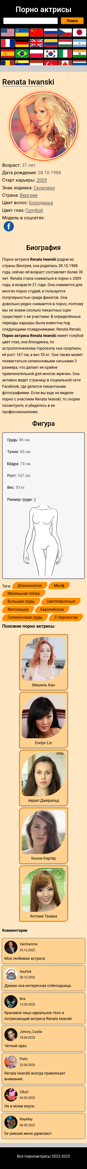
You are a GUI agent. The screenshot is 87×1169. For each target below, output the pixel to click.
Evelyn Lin (43, 743)
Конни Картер (43, 858)
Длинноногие (30, 585)
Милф (59, 585)
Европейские (52, 609)
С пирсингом (66, 617)
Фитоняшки (18, 609)
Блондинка (41, 202)
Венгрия (29, 195)
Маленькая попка (24, 593)
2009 (41, 180)
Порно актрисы (43, 9)
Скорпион (44, 187)
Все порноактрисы (34, 1156)
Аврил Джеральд (43, 800)
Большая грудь (21, 601)
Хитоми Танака (43, 916)
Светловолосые (61, 601)
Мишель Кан (43, 685)
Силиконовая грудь (25, 617)
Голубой (34, 210)
